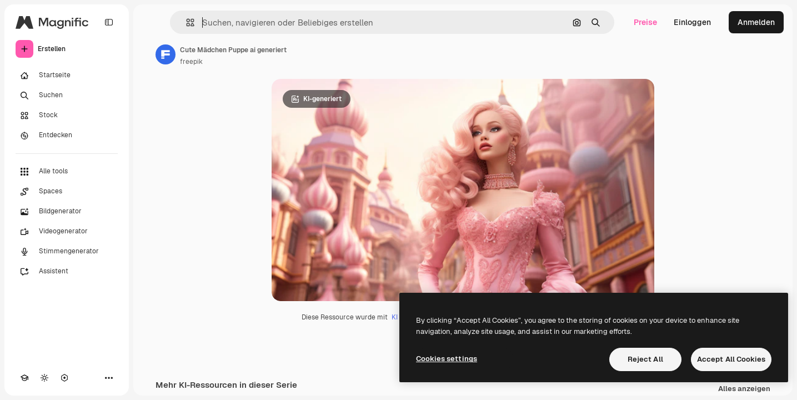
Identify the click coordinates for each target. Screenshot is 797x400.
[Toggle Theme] (44, 378)
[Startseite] (67, 75)
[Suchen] (67, 95)
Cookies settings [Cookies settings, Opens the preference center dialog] (446, 358)
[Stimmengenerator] (67, 252)
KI (395, 317)
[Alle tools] (67, 172)
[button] (186, 22)
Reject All (645, 359)
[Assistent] (67, 272)
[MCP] (64, 378)
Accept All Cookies (731, 359)
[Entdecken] (67, 135)
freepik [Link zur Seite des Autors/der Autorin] (191, 61)
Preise (645, 22)
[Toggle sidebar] (109, 22)
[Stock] (67, 115)
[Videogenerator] (67, 232)
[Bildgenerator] (67, 212)
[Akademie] (24, 378)
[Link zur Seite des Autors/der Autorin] (166, 54)
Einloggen (692, 22)
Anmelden (756, 22)
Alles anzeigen (744, 389)
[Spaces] (67, 192)
